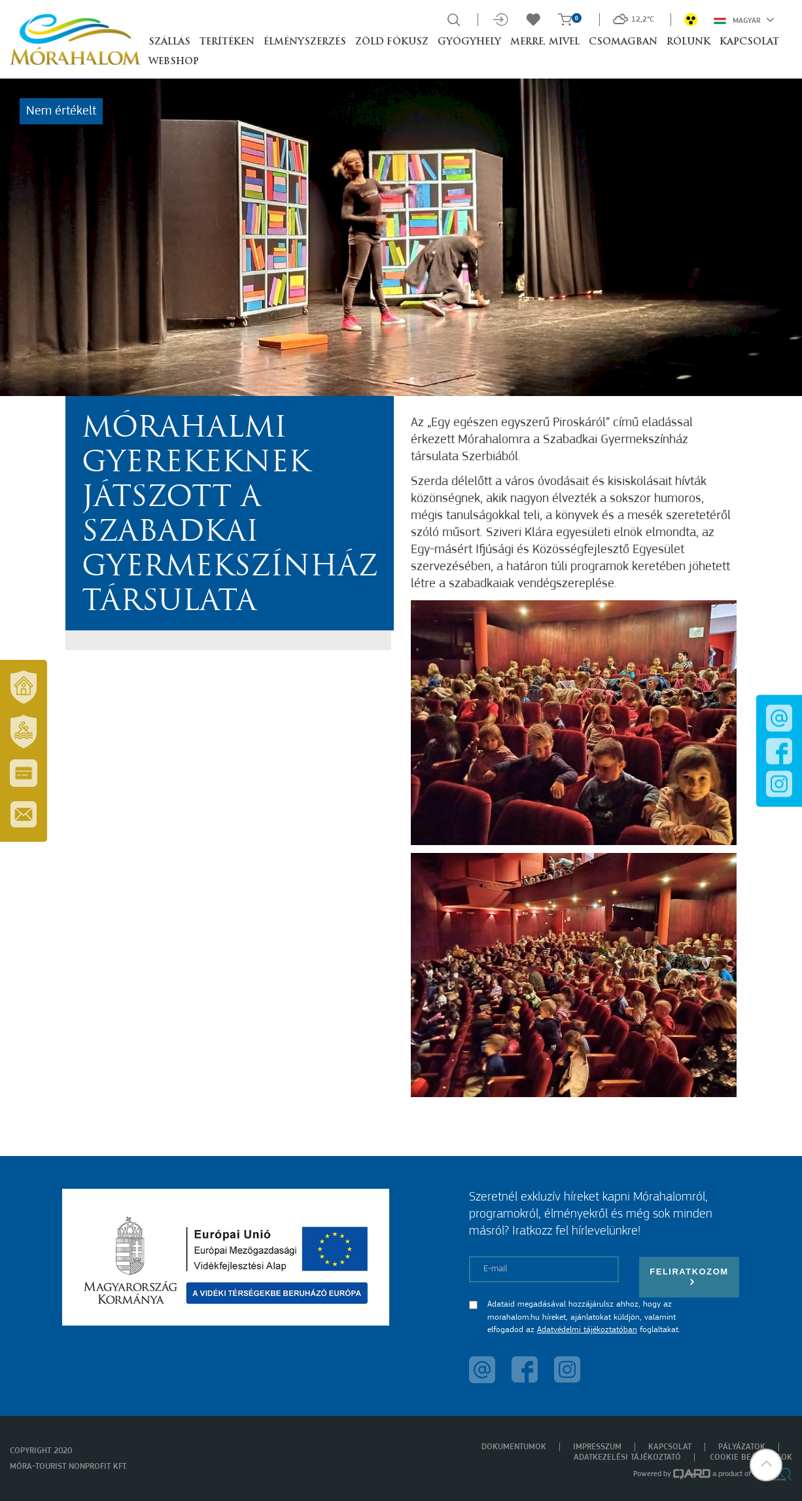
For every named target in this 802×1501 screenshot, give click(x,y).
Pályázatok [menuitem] (741, 1447)
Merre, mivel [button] (545, 42)
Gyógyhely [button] (469, 42)
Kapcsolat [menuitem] (669, 1447)
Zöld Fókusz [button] (391, 42)
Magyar (744, 19)
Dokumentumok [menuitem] (513, 1447)
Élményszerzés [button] (305, 42)
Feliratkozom (689, 1277)
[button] (766, 1465)
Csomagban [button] (623, 42)
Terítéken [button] (227, 42)
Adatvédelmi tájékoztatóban (587, 1330)
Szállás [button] (169, 42)
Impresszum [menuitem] (597, 1447)
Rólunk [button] (688, 42)
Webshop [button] (173, 62)
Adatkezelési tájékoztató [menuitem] (627, 1457)
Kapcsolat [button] (749, 42)
